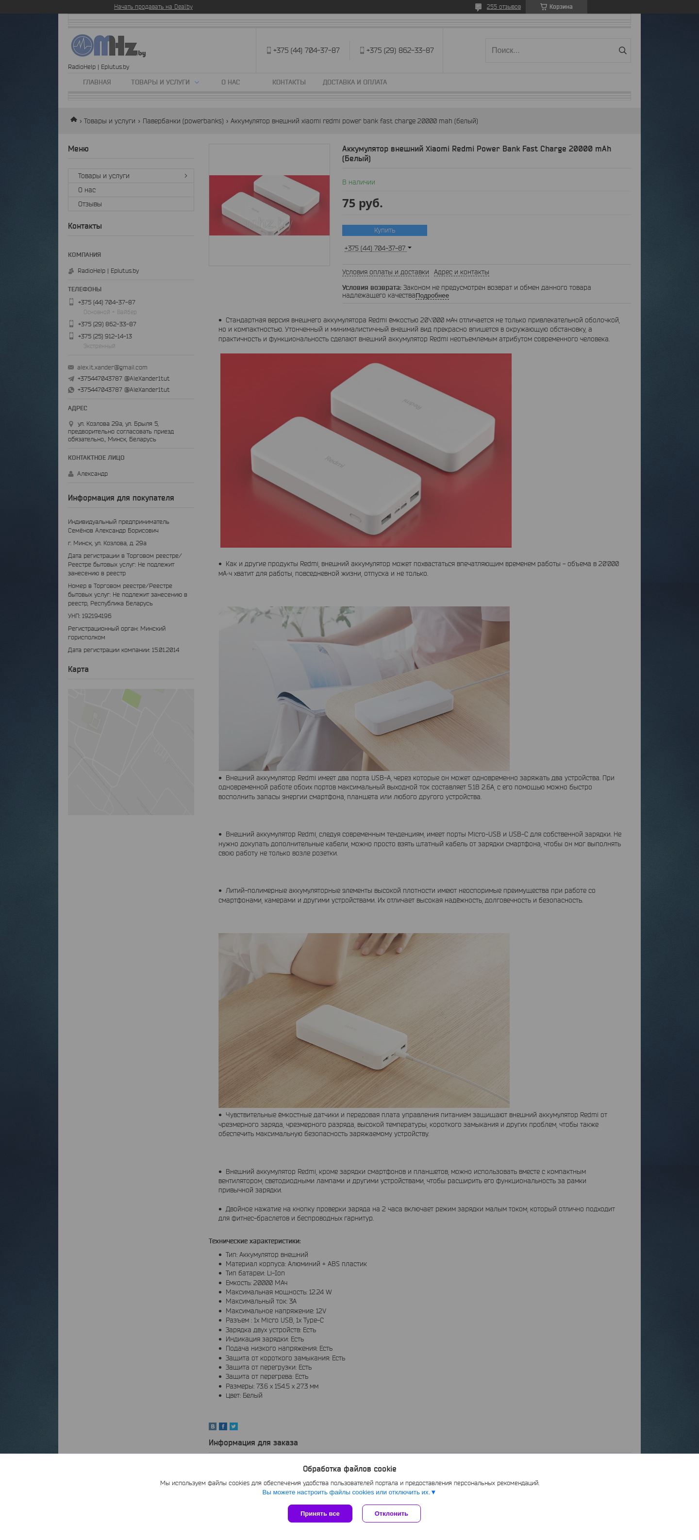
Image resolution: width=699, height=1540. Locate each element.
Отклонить (391, 1513)
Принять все (320, 1513)
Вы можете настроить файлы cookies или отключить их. (346, 1492)
